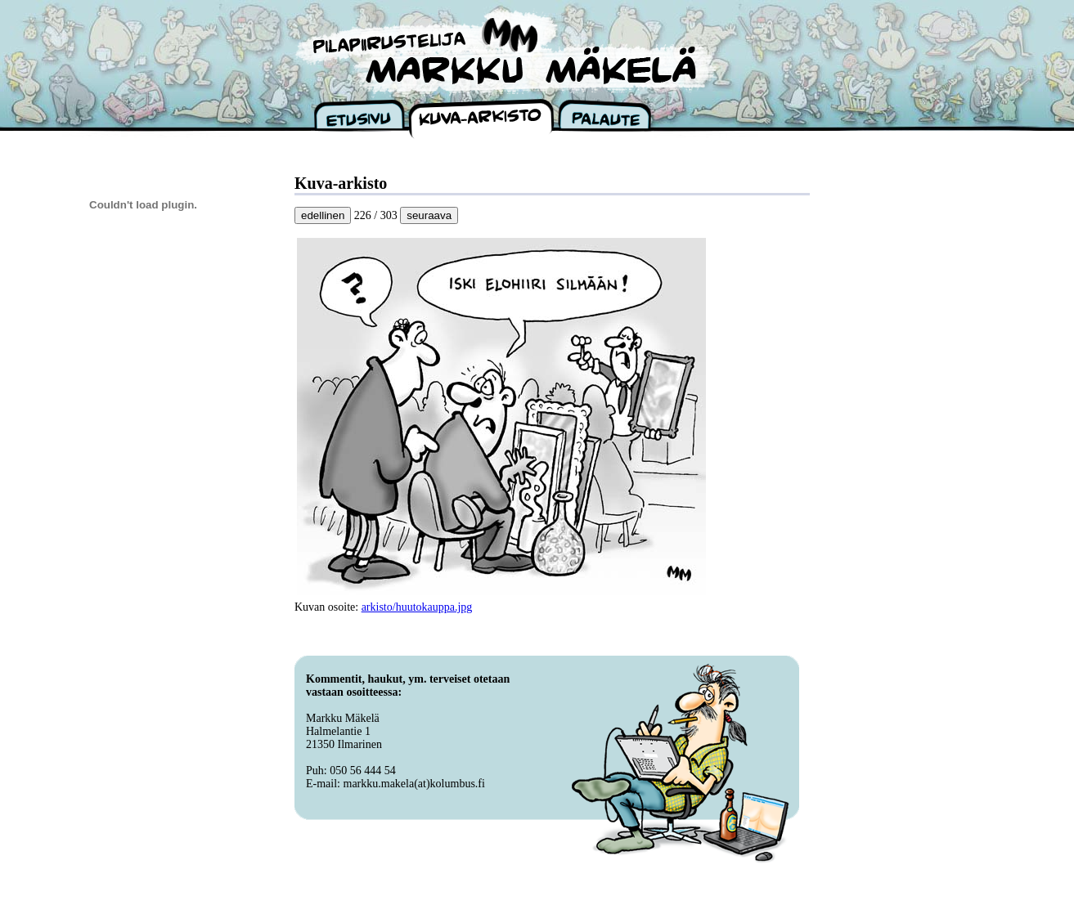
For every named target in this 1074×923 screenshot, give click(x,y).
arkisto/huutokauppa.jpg (417, 607)
